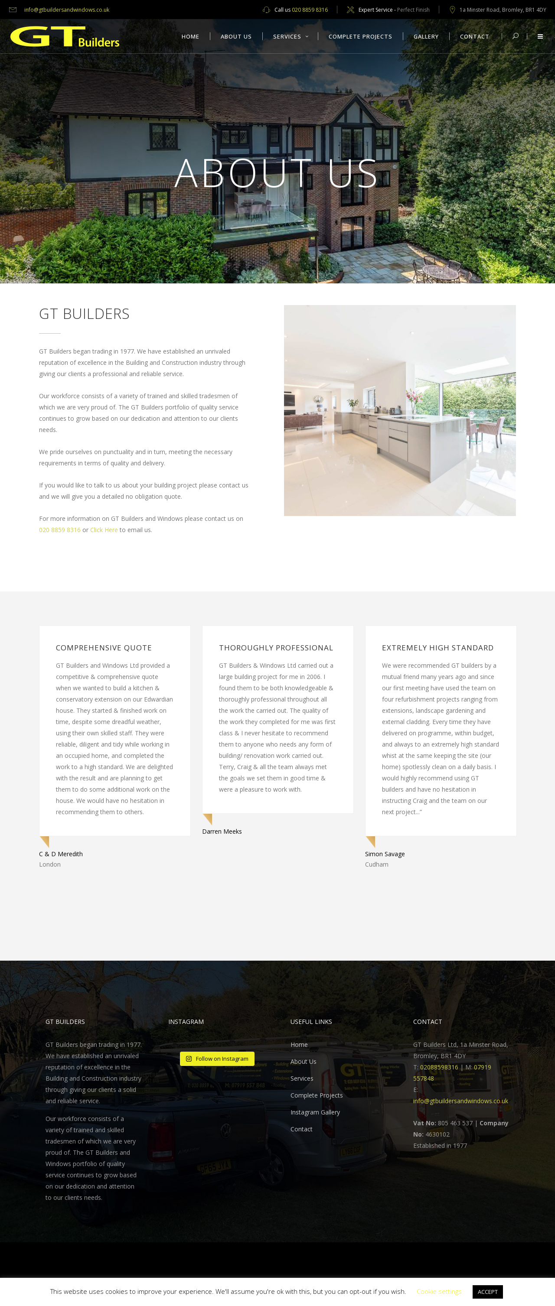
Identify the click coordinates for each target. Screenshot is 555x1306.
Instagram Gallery (315, 1112)
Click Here (104, 530)
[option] (114, 747)
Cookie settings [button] (439, 1291)
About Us (304, 1061)
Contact (302, 1129)
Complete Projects (317, 1095)
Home (299, 1044)
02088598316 (439, 1067)
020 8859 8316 (310, 9)
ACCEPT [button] (488, 1292)
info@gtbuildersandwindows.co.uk (66, 9)
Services (302, 1078)
